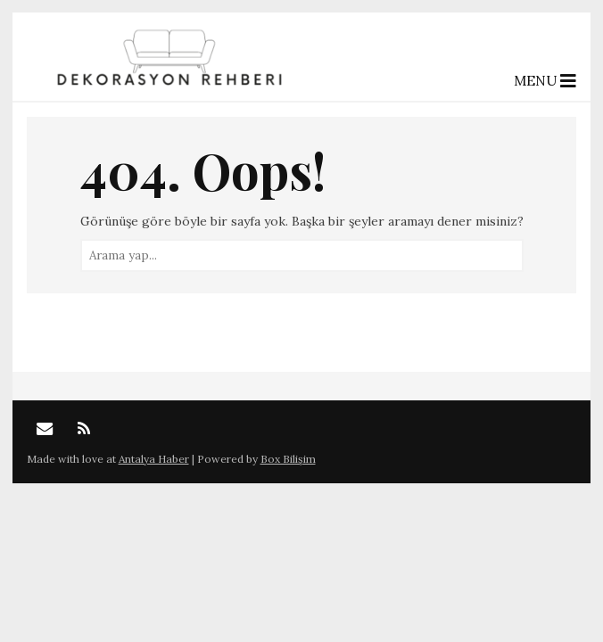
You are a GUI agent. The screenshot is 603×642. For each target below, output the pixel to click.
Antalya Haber (154, 458)
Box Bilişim (288, 458)
